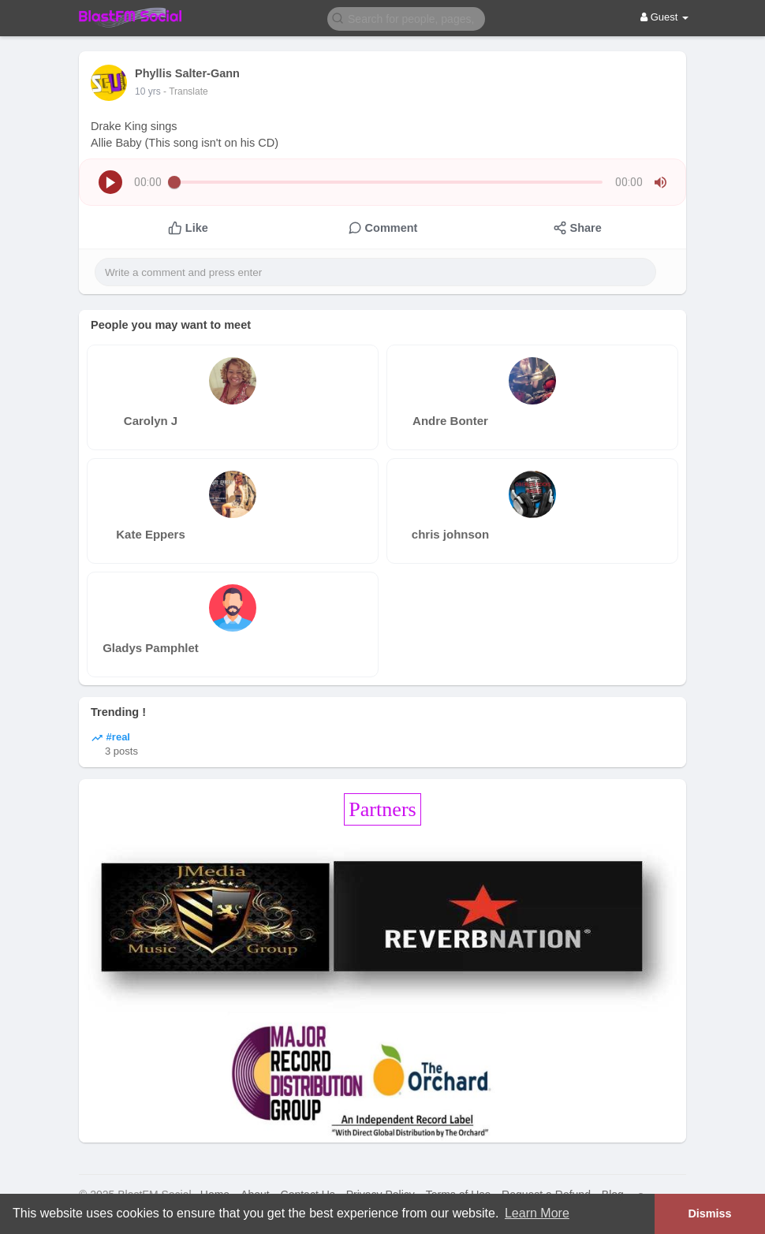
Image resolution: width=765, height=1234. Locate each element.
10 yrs (148, 91)
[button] (406, 18)
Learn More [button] (537, 1213)
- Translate (185, 91)
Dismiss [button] (709, 1213)
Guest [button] (664, 17)
